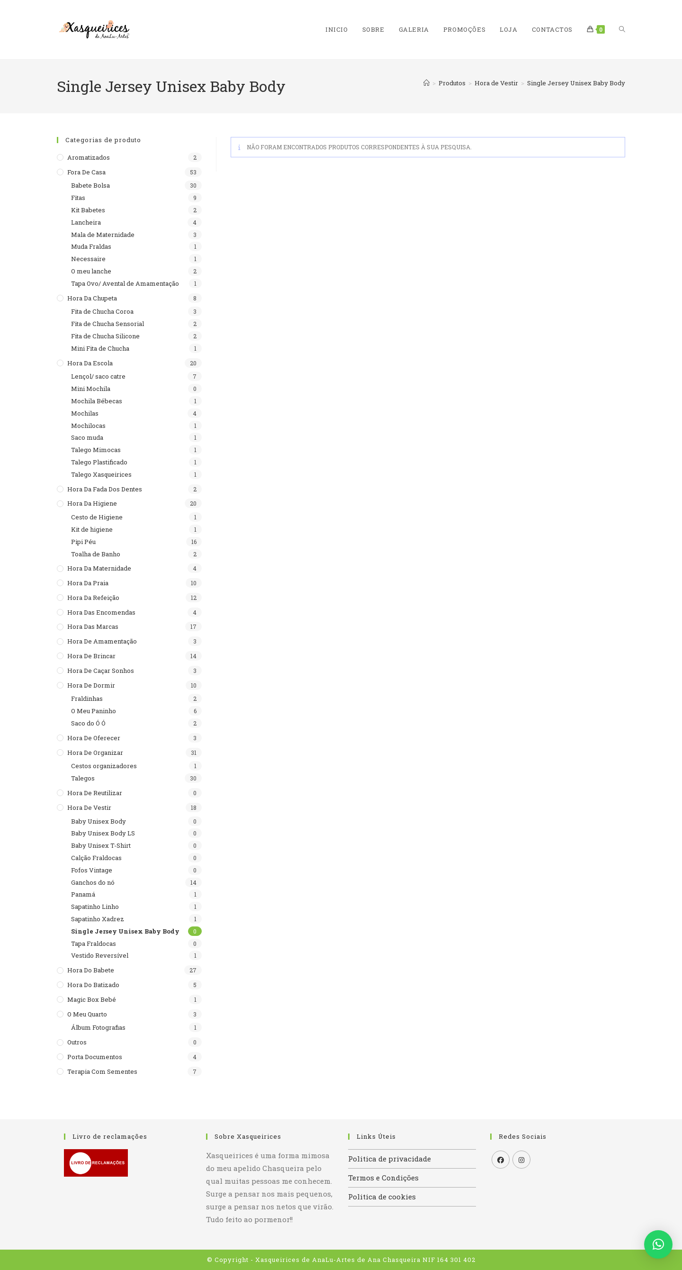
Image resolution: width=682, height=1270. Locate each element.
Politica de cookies (382, 1196)
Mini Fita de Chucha (100, 348)
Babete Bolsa (90, 185)
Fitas (78, 197)
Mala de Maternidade (103, 234)
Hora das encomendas (101, 612)
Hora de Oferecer (93, 738)
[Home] (426, 83)
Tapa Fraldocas (93, 943)
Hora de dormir (91, 685)
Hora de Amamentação (102, 641)
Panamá (83, 894)
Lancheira (86, 222)
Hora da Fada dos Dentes (104, 489)
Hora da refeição (93, 597)
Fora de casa (86, 172)
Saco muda (87, 437)
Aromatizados (88, 157)
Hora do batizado (93, 984)
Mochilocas (88, 425)
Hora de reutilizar (94, 793)
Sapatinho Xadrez (97, 919)
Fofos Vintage (91, 870)
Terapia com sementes (102, 1071)
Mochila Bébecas (96, 401)
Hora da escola (90, 363)
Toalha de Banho (95, 554)
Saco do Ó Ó (88, 723)
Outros (77, 1042)
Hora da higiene (92, 503)
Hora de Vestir (89, 807)
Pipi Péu (83, 541)
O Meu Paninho (93, 711)
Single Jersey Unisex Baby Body (576, 83)
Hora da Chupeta (92, 298)
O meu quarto (87, 1014)
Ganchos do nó (93, 882)
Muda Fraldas (91, 246)
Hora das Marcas (92, 626)
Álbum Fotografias (98, 1027)
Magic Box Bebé (91, 999)
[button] (658, 1244)
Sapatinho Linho (95, 906)
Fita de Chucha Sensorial (107, 323)
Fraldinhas (87, 698)
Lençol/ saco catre (98, 376)
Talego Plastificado (99, 462)
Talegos (83, 778)
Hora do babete (90, 970)
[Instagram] (521, 1160)
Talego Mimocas (96, 449)
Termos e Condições (383, 1177)
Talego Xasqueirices (101, 474)
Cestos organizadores (104, 766)
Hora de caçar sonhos (100, 670)
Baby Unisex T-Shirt (101, 845)
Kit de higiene (92, 529)
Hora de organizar (95, 752)
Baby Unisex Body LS (103, 833)
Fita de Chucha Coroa (102, 311)
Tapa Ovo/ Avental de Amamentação (125, 283)
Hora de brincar (91, 656)
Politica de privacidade (389, 1158)
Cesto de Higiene (97, 517)
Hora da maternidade (99, 568)
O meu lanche (91, 271)
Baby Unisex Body (98, 821)
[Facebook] (501, 1160)
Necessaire (88, 258)
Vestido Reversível (99, 955)
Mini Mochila (90, 388)
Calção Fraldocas (96, 857)
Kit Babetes (88, 210)
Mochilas (85, 413)
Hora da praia (87, 583)
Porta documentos (94, 1056)
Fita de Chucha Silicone (105, 336)
